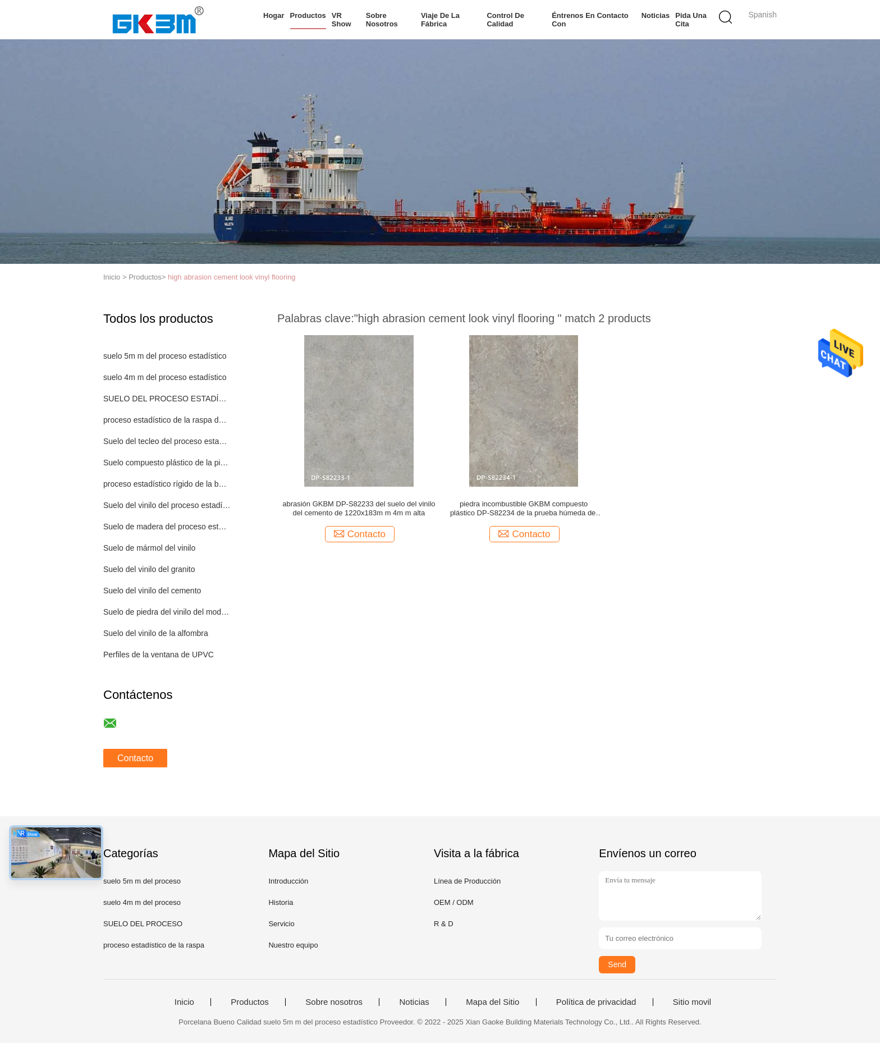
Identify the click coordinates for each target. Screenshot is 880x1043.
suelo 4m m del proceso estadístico (164, 377)
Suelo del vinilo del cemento (152, 590)
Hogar (274, 15)
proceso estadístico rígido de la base (167, 483)
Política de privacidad (596, 1002)
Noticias (655, 15)
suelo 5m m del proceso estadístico (164, 355)
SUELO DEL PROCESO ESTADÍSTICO (167, 398)
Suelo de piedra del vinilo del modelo (167, 611)
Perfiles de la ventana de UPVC (158, 654)
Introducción (288, 881)
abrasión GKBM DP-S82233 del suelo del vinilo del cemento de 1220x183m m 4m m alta (358, 508)
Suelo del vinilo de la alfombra (155, 633)
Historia (280, 902)
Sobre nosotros (382, 19)
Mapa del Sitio (492, 1002)
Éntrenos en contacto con (590, 19)
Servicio (281, 924)
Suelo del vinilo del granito (149, 569)
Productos (308, 15)
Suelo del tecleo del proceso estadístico (167, 441)
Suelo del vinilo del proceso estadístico (167, 505)
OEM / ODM (454, 902)
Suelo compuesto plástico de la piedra (167, 462)
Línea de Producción (467, 881)
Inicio (184, 1002)
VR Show (341, 19)
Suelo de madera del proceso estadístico (167, 526)
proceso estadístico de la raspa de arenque (167, 419)
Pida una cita (691, 19)
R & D (443, 924)
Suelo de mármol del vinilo (149, 547)
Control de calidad (505, 19)
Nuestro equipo (293, 945)
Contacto (135, 758)
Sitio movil (692, 1002)
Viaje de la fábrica (440, 19)
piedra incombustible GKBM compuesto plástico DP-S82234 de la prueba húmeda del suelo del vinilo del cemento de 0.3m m (523, 509)
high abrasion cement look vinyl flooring (232, 277)
